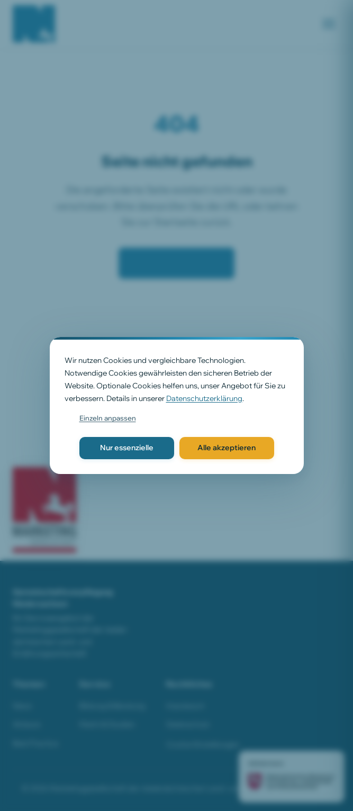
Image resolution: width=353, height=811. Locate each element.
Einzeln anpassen (107, 418)
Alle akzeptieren (226, 447)
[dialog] (177, 405)
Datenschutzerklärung (204, 398)
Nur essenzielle (126, 447)
